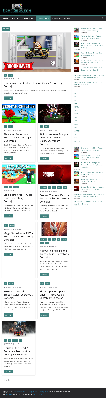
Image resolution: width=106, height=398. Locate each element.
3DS (75, 134)
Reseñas (67, 18)
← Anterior (6, 380)
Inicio (5, 18)
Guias (6, 187)
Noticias (14, 18)
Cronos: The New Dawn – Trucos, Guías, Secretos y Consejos (54, 198)
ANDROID (77, 141)
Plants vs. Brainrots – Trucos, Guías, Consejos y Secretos (18, 137)
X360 (76, 114)
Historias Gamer (27, 18)
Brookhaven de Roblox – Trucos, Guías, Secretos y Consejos (33, 84)
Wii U (76, 127)
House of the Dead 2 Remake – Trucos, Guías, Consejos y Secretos (18, 351)
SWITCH (77, 131)
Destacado (43, 187)
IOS (75, 138)
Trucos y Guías (43, 18)
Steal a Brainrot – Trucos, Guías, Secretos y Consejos (18, 198)
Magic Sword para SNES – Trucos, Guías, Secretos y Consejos (18, 236)
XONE (41, 243)
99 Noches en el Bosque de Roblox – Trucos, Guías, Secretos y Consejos (54, 139)
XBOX (76, 110)
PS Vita (76, 107)
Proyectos (56, 18)
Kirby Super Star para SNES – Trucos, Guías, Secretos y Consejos (52, 295)
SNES (6, 225)
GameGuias (17, 79)
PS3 (75, 97)
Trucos (10, 75)
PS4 (54, 239)
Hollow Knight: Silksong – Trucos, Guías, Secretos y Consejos (54, 254)
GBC (6, 283)
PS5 (54, 187)
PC (5, 75)
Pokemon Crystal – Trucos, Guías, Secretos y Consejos (18, 295)
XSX (65, 187)
